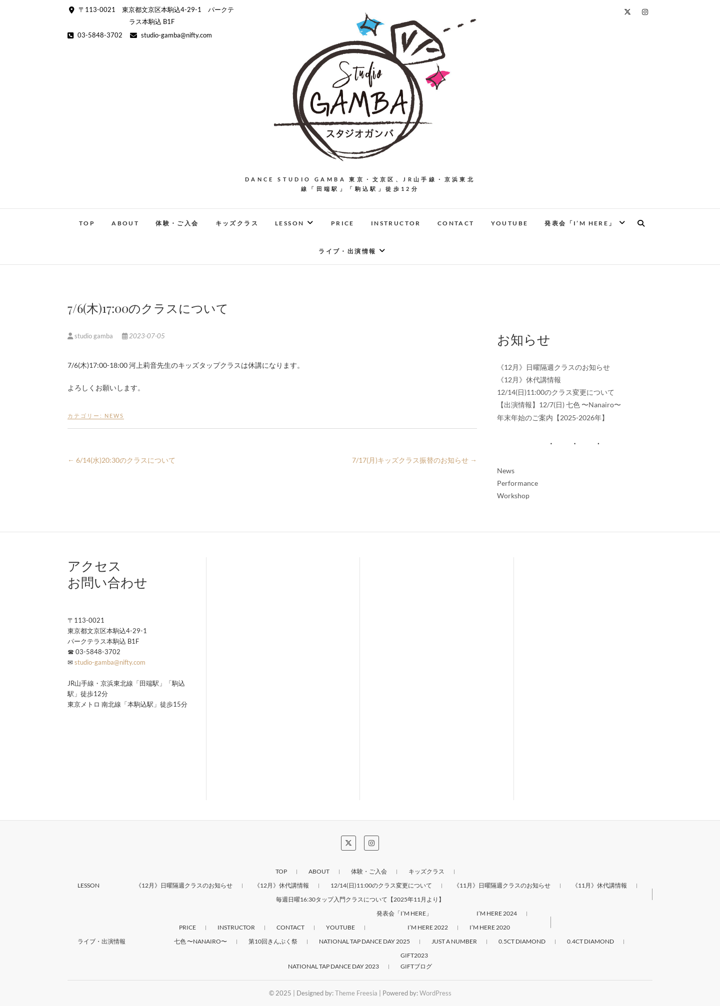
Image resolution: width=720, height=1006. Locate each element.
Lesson (289, 223)
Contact (456, 223)
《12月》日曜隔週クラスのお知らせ (553, 367)
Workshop (513, 495)
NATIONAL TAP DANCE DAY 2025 (364, 941)
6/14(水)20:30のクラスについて (122, 460)
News (114, 415)
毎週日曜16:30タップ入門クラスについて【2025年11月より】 (360, 899)
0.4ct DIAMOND (590, 941)
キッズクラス (237, 223)
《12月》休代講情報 (529, 379)
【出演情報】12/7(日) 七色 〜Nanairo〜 (559, 404)
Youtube (509, 223)
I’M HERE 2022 (428, 927)
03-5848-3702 (95, 35)
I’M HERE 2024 (496, 913)
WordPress (436, 993)
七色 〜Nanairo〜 (200, 941)
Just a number (454, 941)
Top (87, 223)
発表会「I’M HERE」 (580, 223)
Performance (517, 483)
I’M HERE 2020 (490, 927)
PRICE (342, 223)
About (125, 223)
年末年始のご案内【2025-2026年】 (552, 417)
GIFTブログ (416, 966)
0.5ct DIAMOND (522, 941)
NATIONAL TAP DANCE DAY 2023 (333, 966)
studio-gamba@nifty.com (171, 35)
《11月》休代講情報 (599, 885)
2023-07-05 (143, 336)
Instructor (396, 223)
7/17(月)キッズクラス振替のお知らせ (414, 460)
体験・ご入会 (177, 223)
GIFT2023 (414, 955)
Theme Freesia (356, 993)
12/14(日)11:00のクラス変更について (555, 392)
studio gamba (91, 336)
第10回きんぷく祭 (273, 941)
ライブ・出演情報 (347, 251)
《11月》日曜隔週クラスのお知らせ (502, 885)
